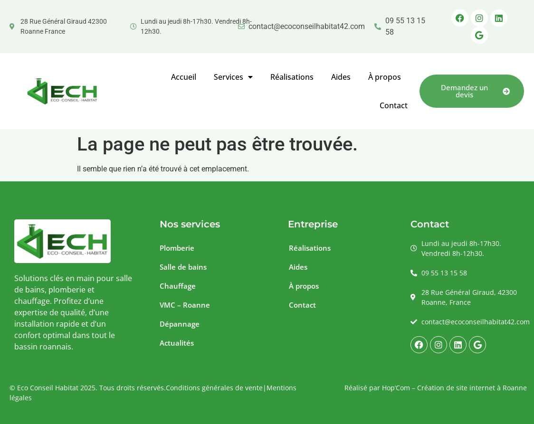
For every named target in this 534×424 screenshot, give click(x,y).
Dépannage (180, 324)
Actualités (177, 343)
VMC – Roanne (185, 305)
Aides (341, 77)
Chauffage (178, 286)
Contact (394, 105)
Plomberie (177, 248)
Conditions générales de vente (214, 387)
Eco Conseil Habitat (47, 387)
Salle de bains (183, 267)
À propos (384, 77)
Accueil (183, 77)
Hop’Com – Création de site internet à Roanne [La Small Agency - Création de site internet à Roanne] (454, 387)
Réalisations (292, 77)
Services (233, 76)
